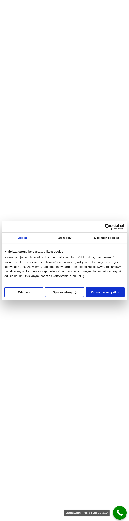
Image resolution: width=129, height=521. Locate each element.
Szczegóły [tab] (64, 237)
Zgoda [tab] (22, 237)
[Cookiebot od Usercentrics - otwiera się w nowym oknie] (108, 227)
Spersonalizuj (64, 292)
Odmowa (24, 292)
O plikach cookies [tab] (106, 237)
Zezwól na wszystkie (105, 292)
